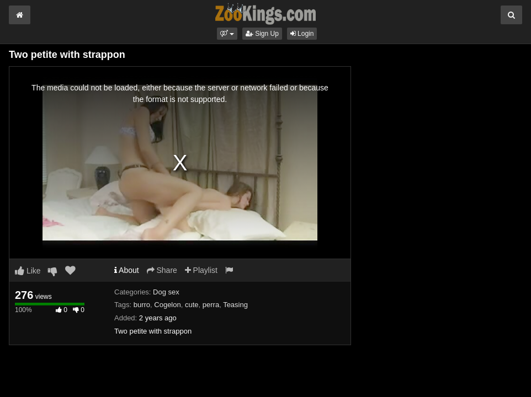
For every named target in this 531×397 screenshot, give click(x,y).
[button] (227, 34)
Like (28, 270)
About (126, 270)
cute (192, 305)
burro (142, 305)
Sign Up (262, 33)
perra (211, 305)
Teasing (235, 305)
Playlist (201, 270)
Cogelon (167, 305)
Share (162, 270)
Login (302, 33)
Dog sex (166, 292)
